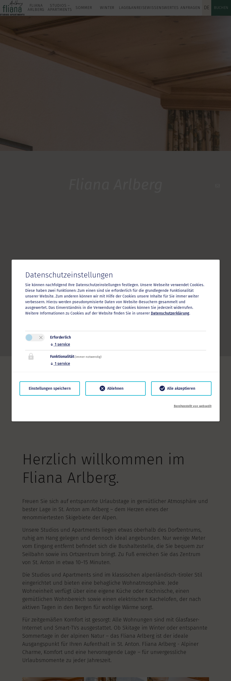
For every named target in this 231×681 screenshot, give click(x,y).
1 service (60, 344)
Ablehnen (115, 388)
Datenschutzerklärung (170, 313)
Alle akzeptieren (181, 388)
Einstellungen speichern (50, 388)
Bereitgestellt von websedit (193, 406)
